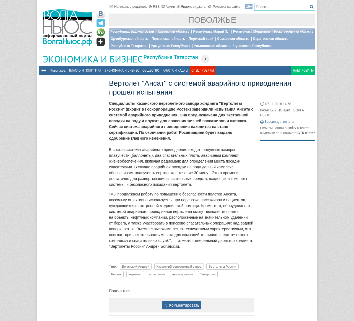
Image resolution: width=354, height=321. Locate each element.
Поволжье (212, 19)
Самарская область (233, 39)
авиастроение (182, 274)
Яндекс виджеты (191, 7)
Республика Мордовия (251, 31)
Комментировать (181, 305)
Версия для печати (278, 122)
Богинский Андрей (135, 266)
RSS (154, 7)
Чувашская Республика (252, 46)
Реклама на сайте (224, 7)
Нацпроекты (303, 70)
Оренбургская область (129, 39)
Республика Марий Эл (211, 31)
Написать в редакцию (128, 7)
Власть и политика (85, 70)
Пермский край (201, 39)
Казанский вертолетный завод (179, 266)
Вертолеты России (222, 266)
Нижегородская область (294, 31)
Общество (150, 70)
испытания (157, 274)
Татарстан (207, 274)
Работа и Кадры (175, 70)
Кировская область (173, 31)
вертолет (135, 274)
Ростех (116, 274)
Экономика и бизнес (122, 70)
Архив (168, 7)
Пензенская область (168, 39)
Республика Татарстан (129, 46)
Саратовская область (270, 39)
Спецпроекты (202, 70)
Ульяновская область (212, 46)
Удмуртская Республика (170, 46)
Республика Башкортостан (132, 31)
